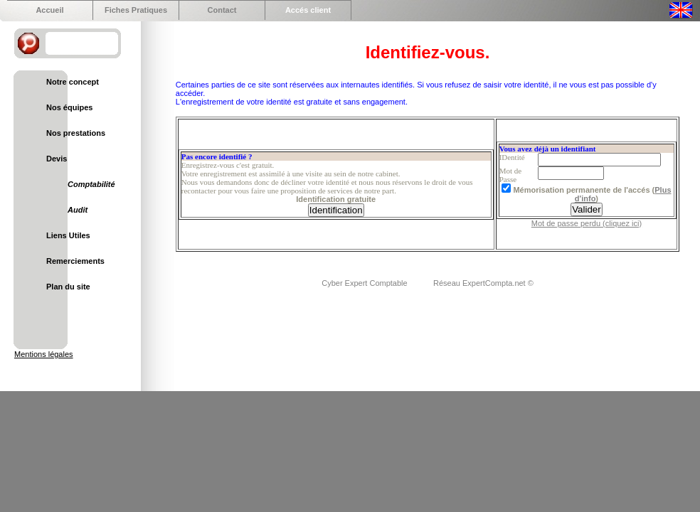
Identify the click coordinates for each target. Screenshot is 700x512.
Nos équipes (69, 107)
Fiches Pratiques (136, 10)
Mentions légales (43, 354)
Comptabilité (91, 184)
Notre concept (72, 82)
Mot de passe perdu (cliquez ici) (586, 223)
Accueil (49, 10)
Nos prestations (75, 133)
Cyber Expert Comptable (366, 283)
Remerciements (75, 261)
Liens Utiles (68, 235)
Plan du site (68, 286)
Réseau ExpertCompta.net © (483, 283)
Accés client (308, 10)
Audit (78, 210)
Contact (222, 10)
